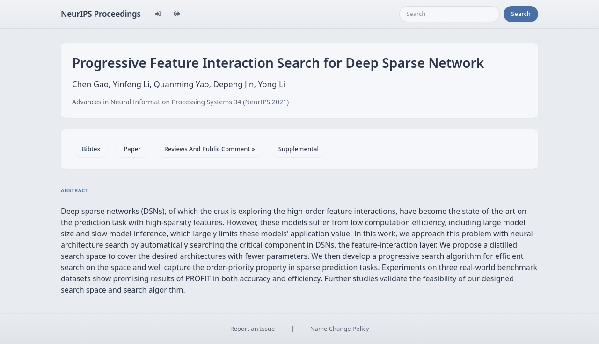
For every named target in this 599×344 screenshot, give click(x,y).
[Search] (449, 14)
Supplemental (298, 149)
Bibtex (91, 149)
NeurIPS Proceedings (101, 13)
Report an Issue (252, 328)
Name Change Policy (339, 328)
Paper (132, 149)
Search (521, 13)
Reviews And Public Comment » (209, 149)
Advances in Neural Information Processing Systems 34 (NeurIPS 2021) (180, 101)
